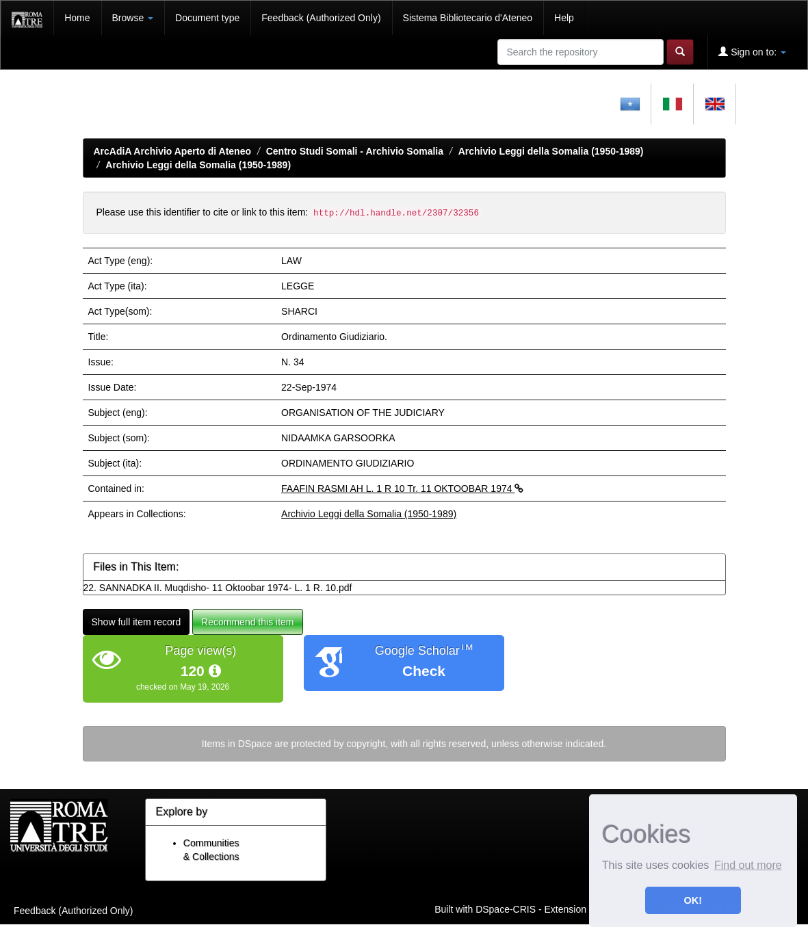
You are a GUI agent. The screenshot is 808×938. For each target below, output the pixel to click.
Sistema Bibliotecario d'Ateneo (467, 17)
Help (564, 17)
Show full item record (136, 621)
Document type (207, 17)
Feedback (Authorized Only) (320, 17)
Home (77, 17)
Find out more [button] (748, 865)
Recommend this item (247, 621)
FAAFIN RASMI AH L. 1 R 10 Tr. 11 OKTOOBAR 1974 (402, 488)
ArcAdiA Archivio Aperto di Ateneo (173, 151)
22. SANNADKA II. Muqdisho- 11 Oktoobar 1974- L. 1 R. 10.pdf (217, 587)
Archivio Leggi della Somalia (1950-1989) (551, 151)
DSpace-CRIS (505, 909)
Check (423, 671)
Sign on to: (752, 51)
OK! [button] (693, 900)
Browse (133, 17)
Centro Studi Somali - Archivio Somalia (354, 151)
